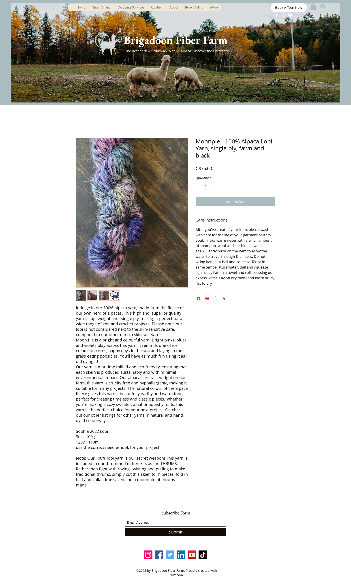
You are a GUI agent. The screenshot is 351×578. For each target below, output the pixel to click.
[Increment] (213, 186)
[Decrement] (199, 186)
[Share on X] (224, 298)
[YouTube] (290, 15)
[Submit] (175, 532)
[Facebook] (276, 15)
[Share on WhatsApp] (215, 298)
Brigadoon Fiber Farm (175, 40)
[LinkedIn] (181, 554)
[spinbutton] (206, 186)
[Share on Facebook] (198, 298)
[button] (313, 6)
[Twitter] (170, 554)
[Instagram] (283, 15)
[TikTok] (203, 554)
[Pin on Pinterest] (207, 298)
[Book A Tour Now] (289, 7)
